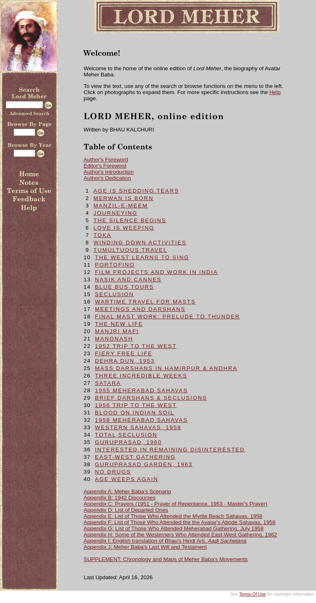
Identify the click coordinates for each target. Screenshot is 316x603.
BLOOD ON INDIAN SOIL (134, 413)
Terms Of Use (252, 593)
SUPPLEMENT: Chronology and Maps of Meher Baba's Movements (166, 559)
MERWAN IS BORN (123, 198)
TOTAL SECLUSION (126, 435)
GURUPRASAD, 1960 (128, 442)
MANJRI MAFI (117, 331)
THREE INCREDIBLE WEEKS (141, 376)
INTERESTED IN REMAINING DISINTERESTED (170, 449)
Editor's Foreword (105, 166)
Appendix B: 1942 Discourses (120, 498)
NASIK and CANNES (128, 279)
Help (274, 92)
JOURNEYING (115, 213)
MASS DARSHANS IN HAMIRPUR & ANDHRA (166, 368)
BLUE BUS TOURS (124, 287)
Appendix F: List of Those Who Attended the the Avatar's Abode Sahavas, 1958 (179, 522)
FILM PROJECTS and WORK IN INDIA (156, 272)
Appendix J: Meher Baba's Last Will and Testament (145, 547)
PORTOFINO (115, 265)
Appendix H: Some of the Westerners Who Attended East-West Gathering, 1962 (180, 535)
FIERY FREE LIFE (123, 353)
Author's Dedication (107, 178)
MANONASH (114, 339)
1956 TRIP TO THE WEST (135, 405)
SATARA (108, 383)
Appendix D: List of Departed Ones (126, 510)
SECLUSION (114, 294)
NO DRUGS (113, 472)
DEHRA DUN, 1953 (125, 361)
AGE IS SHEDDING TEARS (136, 191)
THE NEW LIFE (119, 324)
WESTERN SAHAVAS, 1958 (138, 427)
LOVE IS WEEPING (124, 228)
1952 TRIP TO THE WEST (135, 346)
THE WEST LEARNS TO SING (142, 257)
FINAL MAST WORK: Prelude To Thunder (167, 316)
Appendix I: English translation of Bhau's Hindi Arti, (165, 541)
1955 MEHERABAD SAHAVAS (141, 390)
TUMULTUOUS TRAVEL (130, 250)
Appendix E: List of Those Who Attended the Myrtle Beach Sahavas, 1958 (173, 516)
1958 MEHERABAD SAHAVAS (141, 420)
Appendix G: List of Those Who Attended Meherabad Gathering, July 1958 (173, 528)
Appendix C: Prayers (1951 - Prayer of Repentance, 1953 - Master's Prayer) (176, 504)
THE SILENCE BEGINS (130, 220)
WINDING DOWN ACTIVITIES (140, 242)
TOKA (103, 235)
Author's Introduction (109, 172)
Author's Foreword (106, 160)
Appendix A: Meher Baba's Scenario (127, 491)
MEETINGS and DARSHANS (140, 309)
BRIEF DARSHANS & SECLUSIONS (151, 398)
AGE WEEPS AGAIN (126, 479)
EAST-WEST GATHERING (135, 457)
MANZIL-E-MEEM (121, 206)
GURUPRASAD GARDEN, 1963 (143, 464)
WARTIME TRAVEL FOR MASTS (145, 302)
